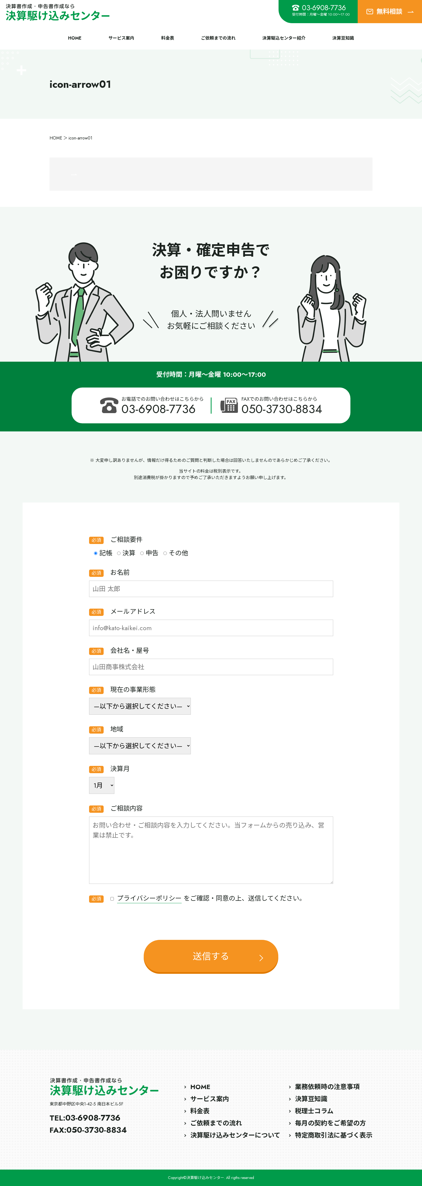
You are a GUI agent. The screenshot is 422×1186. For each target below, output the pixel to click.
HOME (75, 38)
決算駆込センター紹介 (283, 38)
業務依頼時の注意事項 (327, 1086)
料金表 (167, 38)
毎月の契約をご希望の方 (330, 1123)
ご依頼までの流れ (218, 38)
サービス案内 (121, 38)
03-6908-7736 (319, 7)
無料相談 (390, 11)
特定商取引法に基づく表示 (333, 1135)
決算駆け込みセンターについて (235, 1135)
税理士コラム (314, 1111)
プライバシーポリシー (149, 898)
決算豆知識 (343, 38)
